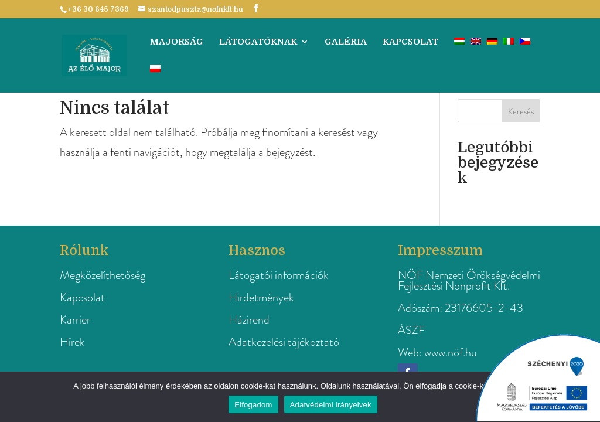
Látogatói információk (279, 275)
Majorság (176, 42)
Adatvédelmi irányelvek (330, 404)
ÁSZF (411, 330)
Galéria (346, 42)
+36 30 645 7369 (98, 9)
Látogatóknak (258, 42)
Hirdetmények (261, 297)
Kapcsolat (410, 42)
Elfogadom (253, 404)
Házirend (249, 319)
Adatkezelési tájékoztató (284, 341)
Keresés (521, 111)
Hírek (72, 341)
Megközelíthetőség (102, 275)
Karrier (75, 319)
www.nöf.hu (450, 352)
